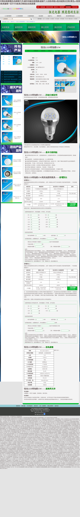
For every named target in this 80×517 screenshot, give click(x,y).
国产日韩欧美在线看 (30, 420)
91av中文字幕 (11, 463)
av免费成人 (42, 431)
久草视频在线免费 (12, 449)
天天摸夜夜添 (67, 428)
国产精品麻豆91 (61, 465)
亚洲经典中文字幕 (65, 447)
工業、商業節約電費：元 (60, 246)
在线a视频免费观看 (24, 428)
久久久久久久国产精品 (55, 464)
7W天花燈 (57, 18)
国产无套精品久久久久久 (51, 459)
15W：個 (34, 222)
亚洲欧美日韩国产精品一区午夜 (34, 457)
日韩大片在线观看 (30, 443)
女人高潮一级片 (27, 464)
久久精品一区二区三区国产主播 (44, 427)
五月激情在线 (50, 448)
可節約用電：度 (35, 244)
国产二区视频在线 (68, 455)
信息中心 (50, 16)
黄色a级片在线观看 (7, 439)
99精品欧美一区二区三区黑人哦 (53, 424)
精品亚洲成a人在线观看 (13, 451)
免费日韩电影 (71, 436)
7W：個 (33, 217)
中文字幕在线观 (61, 444)
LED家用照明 (8, 16)
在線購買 (72, 50)
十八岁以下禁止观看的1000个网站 (14, 455)
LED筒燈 (47, 18)
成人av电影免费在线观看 (40, 465)
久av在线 (15, 440)
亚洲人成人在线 (29, 440)
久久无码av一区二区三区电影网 (45, 436)
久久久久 (67, 465)
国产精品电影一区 (47, 435)
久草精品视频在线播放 (74, 421)
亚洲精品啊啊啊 (44, 467)
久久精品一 (65, 449)
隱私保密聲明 (50, 405)
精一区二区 (60, 460)
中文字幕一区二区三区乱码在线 (64, 440)
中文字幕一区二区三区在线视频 (10, 432)
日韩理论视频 (19, 423)
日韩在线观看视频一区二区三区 (70, 467)
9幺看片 (51, 449)
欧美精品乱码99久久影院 (39, 447)
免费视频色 (54, 440)
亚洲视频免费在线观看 (52, 432)
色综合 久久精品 (10, 425)
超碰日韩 (71, 447)
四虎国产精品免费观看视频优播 (35, 428)
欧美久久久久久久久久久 (40, 433)
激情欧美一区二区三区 (35, 425)
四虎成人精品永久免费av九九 (62, 421)
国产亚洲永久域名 (20, 429)
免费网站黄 (14, 465)
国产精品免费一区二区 (29, 429)
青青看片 (19, 465)
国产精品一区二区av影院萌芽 (9, 421)
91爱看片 (10, 443)
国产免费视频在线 (31, 453)
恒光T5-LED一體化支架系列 (11, 79)
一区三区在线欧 (48, 431)
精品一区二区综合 (48, 456)
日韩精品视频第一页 (20, 449)
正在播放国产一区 (44, 425)
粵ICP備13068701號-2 (39, 414)
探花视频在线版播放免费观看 (64, 452)
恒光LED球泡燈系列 (20, 21)
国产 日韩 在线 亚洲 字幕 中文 (49, 421)
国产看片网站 (58, 463)
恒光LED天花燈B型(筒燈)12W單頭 (17, 160)
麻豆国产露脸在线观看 (69, 444)
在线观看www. (9, 457)
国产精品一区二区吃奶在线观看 (57, 423)
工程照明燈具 (30, 16)
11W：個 (34, 219)
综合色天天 (15, 456)
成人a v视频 (48, 445)
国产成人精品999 (50, 433)
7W (9, 61)
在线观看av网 (32, 451)
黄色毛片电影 (15, 464)
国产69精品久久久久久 (63, 451)
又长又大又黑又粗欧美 (35, 432)
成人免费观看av (23, 463)
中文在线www (8, 464)
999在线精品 (5, 451)
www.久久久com (30, 436)
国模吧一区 (75, 457)
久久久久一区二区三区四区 (36, 444)
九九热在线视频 (55, 445)
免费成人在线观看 (63, 429)
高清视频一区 (64, 463)
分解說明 (36, 50)
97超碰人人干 (35, 439)
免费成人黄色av (76, 453)
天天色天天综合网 (61, 439)
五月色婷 (5, 433)
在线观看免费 (28, 452)
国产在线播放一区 (16, 460)
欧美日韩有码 (34, 445)
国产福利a (58, 447)
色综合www (23, 465)
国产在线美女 (48, 455)
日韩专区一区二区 (22, 440)
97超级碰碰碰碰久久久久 (40, 451)
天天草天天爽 (24, 436)
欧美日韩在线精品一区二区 (12, 433)
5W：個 (51, 215)
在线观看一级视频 (16, 443)
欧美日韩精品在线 (20, 461)
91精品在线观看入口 (53, 452)
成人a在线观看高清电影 (73, 456)
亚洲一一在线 (60, 467)
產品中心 (56, 7)
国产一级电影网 (47, 453)
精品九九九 (37, 423)
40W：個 (34, 229)
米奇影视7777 (36, 440)
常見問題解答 (29, 405)
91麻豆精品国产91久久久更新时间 (50, 444)
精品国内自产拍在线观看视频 (44, 439)
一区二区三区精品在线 (72, 445)
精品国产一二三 (56, 461)
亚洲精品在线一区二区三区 (52, 451)
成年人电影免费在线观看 (5, 419)
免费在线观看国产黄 (4, 423)
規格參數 (57, 50)
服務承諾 (56, 405)
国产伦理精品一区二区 (9, 467)
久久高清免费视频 (73, 431)
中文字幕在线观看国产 (57, 431)
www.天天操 (32, 460)
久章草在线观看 (75, 425)
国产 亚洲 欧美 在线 (50, 463)
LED (44, 18)
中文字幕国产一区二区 (9, 445)
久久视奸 (45, 424)
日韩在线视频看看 (7, 435)
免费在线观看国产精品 (22, 448)
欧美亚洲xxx (42, 440)
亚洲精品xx (9, 460)
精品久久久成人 (38, 420)
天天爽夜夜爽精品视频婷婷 (37, 449)
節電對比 (50, 50)
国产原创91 (5, 468)
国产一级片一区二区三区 (17, 435)
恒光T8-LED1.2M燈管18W (17, 197)
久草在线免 (69, 437)
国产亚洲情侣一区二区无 (37, 421)
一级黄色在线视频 (55, 437)
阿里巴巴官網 (49, 7)
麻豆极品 (30, 421)
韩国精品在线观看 (65, 435)
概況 (28, 50)
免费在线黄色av (65, 431)
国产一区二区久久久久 (68, 453)
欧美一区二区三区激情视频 (54, 457)
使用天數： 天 (58, 319)
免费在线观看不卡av (41, 445)
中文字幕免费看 (9, 456)
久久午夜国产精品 (48, 460)
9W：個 (51, 217)
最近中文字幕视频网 (52, 467)
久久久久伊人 (76, 420)
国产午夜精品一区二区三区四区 (13, 428)
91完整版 (77, 436)
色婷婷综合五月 (14, 419)
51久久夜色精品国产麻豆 (67, 420)
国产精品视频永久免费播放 (51, 465)
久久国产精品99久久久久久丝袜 (27, 424)
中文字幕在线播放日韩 (21, 420)
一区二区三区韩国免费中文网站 (21, 467)
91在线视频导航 (55, 441)
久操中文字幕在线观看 (25, 445)
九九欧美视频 (74, 424)
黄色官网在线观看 (76, 455)
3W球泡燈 (62, 18)
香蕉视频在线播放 (9, 440)
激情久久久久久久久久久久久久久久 (39, 441)
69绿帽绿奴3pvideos (63, 445)
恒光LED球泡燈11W (31, 21)
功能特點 (43, 50)
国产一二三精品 (3, 420)
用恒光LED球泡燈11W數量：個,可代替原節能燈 (43, 241)
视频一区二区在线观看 (13, 427)
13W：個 (52, 219)
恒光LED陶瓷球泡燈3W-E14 (17, 137)
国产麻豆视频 (73, 428)
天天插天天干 (10, 441)
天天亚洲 (63, 464)
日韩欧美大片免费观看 (20, 452)
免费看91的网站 (48, 447)
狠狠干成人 (34, 464)
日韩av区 (54, 447)
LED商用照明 (19, 16)
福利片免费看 (65, 433)
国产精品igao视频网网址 (11, 448)
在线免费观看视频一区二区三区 (67, 427)
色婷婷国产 (55, 448)
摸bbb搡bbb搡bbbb (72, 459)
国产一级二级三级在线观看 (28, 423)
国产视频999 (28, 449)
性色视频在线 (66, 460)
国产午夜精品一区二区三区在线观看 (60, 436)
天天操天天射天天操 (11, 437)
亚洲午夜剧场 (38, 429)
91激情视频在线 (64, 432)
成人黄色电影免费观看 (74, 419)
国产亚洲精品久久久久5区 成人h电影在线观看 (29, 431)
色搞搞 (34, 461)
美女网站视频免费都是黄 (62, 459)
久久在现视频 (63, 457)
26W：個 (52, 224)
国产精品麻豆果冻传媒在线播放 (34, 437)
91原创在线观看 (54, 455)
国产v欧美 (2, 453)
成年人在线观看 (12, 423)
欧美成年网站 (16, 457)
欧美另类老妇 (30, 448)
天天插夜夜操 (8, 453)
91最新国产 (61, 448)
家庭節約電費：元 (36, 246)
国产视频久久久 (31, 467)
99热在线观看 (19, 421)
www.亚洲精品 (29, 439)
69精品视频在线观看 (15, 431)
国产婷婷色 (45, 420)
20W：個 (34, 224)
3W (3, 56)
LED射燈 (52, 18)
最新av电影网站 (41, 455)
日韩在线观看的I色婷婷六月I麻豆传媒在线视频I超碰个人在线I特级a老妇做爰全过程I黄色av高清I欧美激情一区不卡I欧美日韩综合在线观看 (28, 417)
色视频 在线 (17, 425)
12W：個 (34, 311)
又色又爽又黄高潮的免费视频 (24, 427)
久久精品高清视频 (6, 431)
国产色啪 (37, 436)
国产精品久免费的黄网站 (21, 437)
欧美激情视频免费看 (10, 452)
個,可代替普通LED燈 (44, 326)
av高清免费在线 (43, 432)
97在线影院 (55, 460)
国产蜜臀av (58, 419)
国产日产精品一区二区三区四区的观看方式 (68, 441)
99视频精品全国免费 (45, 419)
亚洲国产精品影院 (9, 424)
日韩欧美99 (54, 456)
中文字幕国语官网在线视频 (70, 423)
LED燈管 (75, 18)
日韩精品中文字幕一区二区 (54, 425)
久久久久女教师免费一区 (28, 447)
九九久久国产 (54, 439)
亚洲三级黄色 (40, 456)
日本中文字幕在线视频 (65, 424)
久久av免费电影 (3, 437)
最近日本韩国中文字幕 (24, 451)
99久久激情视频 (62, 437)
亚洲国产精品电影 (38, 435)
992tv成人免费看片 (58, 433)
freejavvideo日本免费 (42, 448)
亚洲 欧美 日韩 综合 (11, 420)
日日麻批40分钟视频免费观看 (24, 419)
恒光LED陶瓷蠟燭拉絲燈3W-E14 (17, 100)
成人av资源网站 (30, 463)
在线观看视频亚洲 (72, 433)
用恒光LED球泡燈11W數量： (35, 326)
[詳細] (19, 53)
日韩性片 (49, 441)
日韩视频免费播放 (71, 429)
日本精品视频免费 (69, 464)
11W (9, 59)
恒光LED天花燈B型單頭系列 (11, 74)
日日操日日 (66, 419)
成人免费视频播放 (39, 453)
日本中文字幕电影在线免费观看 (15, 447)
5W (3, 63)
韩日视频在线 (21, 464)
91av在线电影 (46, 449)
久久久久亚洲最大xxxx (56, 435)
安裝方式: (32, 76)
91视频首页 (38, 467)
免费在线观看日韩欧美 (36, 419)
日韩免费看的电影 (30, 465)
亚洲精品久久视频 (23, 457)
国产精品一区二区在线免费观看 (9, 429)
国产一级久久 (3, 455)
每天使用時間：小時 (36, 235)
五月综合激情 (17, 445)
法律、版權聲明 (42, 405)
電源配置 (30, 375)
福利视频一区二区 (38, 424)
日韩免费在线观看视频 (24, 433)
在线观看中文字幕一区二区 (39, 463)
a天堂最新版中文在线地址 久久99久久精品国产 (64, 443)
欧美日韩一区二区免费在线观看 (54, 420)
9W (3, 61)
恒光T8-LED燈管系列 (9, 77)
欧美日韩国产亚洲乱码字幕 (28, 435)
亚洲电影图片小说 (28, 461)
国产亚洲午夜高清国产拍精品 (52, 429)
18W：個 (52, 222)
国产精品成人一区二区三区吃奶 (43, 464)
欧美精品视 (23, 443)
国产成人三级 (34, 427)
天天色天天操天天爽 (41, 459)
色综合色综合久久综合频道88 (31, 456)
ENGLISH (75, 7)
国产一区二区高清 (64, 461)
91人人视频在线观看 (39, 460)
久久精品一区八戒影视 (25, 425)
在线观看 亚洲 (17, 436)
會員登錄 (68, 7)
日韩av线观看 (50, 461)
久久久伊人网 (21, 456)
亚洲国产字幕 (14, 439)
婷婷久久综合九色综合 (58, 428)
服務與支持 (65, 50)
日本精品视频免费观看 (70, 439)
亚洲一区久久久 (17, 424)
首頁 (38, 7)
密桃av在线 (61, 455)
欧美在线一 (52, 419)
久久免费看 (43, 429)
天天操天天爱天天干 (25, 460)
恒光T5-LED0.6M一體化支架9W (17, 185)
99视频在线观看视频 (55, 427)
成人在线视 (16, 463)
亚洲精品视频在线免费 (26, 455)
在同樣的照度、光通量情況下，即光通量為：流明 (41, 238)
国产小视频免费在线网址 (45, 423)
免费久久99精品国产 (75, 452)
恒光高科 (41, 16)
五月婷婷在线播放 (23, 453)
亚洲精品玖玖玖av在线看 (10, 461)
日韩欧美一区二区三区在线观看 (23, 444)
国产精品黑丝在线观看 (58, 449)
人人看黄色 (25, 421)
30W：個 (34, 226)
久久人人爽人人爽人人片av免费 (22, 459)
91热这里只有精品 (72, 461)
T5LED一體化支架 (69, 18)
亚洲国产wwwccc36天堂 (10, 459)
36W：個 (52, 226)
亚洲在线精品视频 (71, 463)
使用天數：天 (58, 235)
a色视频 (59, 432)
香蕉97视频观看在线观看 (66, 425)
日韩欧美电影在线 (21, 439)
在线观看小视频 (71, 432)
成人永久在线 (70, 457)
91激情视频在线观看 (38, 443)
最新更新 (18, 405)
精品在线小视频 (7, 465)
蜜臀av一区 (2, 456)
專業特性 (59, 16)
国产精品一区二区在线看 (48, 428)
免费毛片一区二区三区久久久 (23, 432)
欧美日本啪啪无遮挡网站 (69, 448)
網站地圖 (23, 405)
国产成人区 (74, 440)
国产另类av (4, 444)
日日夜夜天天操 (44, 457)
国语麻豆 (71, 435)
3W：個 (33, 215)
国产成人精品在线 (27, 441)
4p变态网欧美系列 (15, 453)
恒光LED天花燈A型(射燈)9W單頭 (17, 172)
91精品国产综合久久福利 (41, 461)
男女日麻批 (34, 452)
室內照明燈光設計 (70, 16)
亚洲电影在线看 (48, 440)
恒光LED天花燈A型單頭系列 (11, 71)
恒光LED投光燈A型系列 (10, 82)
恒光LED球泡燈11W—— (40, 152)
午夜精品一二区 (33, 459)
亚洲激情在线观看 (73, 460)
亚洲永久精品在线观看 (18, 441)
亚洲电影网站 (32, 433)
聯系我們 (62, 7)
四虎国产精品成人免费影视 (43, 452)
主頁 (8, 21)
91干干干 (35, 448)
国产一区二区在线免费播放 (57, 453)
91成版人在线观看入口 (46, 437)
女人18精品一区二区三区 (48, 443)
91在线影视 (70, 451)
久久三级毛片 (34, 455)
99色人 (62, 419)
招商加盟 (43, 7)
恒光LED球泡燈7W (17, 113)
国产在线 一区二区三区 (62, 456)
